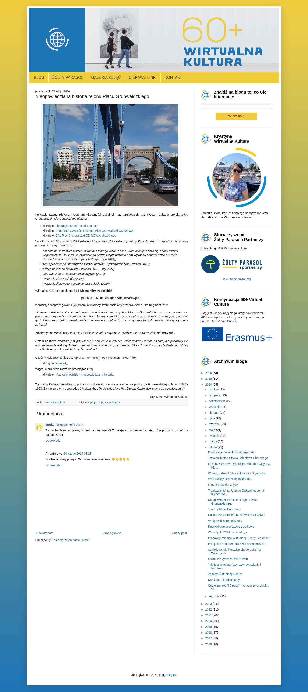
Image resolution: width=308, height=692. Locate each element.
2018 (209, 632)
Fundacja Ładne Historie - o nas (76, 225)
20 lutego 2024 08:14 (70, 424)
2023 (209, 603)
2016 (209, 644)
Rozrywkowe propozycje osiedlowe (231, 526)
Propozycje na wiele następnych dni (231, 452)
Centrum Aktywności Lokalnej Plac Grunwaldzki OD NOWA (94, 230)
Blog (39, 77)
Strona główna (111, 533)
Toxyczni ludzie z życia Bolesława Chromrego (238, 458)
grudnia (214, 389)
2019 (209, 627)
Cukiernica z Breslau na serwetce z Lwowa (236, 515)
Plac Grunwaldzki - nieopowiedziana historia (84, 374)
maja (212, 430)
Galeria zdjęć (106, 77)
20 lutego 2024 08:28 (78, 453)
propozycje (96, 402)
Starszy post (178, 533)
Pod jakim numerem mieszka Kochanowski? (237, 544)
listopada (215, 395)
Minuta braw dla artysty (223, 484)
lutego (213, 447)
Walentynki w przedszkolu (225, 520)
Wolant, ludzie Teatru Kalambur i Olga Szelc (237, 473)
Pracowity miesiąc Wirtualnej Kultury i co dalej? (239, 538)
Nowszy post (44, 533)
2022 (209, 609)
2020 (209, 621)
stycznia (214, 596)
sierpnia (214, 412)
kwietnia (214, 435)
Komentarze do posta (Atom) (71, 540)
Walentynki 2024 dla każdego (227, 532)
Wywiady (61, 363)
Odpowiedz (53, 440)
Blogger (171, 675)
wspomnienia (112, 402)
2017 (209, 638)
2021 (209, 615)
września (215, 406)
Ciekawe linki (143, 77)
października (217, 401)
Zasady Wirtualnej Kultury (225, 574)
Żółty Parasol (67, 77)
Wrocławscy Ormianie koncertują (229, 479)
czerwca (214, 424)
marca (213, 441)
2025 (209, 378)
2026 (209, 373)
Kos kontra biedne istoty (224, 580)
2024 (209, 384)
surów (50, 424)
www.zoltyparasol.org (237, 279)
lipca (212, 418)
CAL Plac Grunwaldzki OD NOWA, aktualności (85, 235)
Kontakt (173, 77)
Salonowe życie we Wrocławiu (228, 559)
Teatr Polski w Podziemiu (224, 509)
